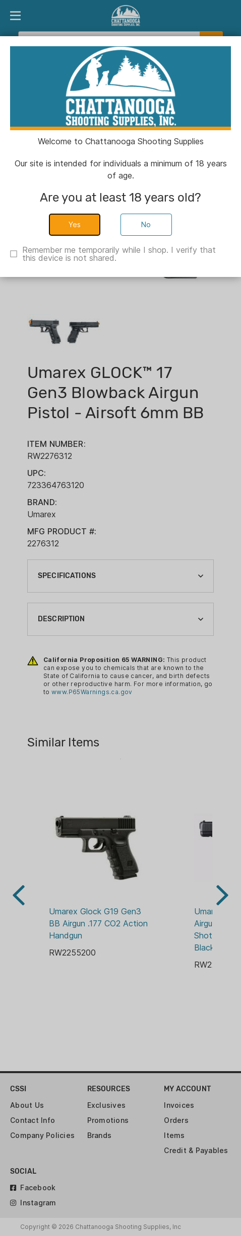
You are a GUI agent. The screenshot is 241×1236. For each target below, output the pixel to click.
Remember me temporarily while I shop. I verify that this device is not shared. (119, 254)
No (146, 224)
